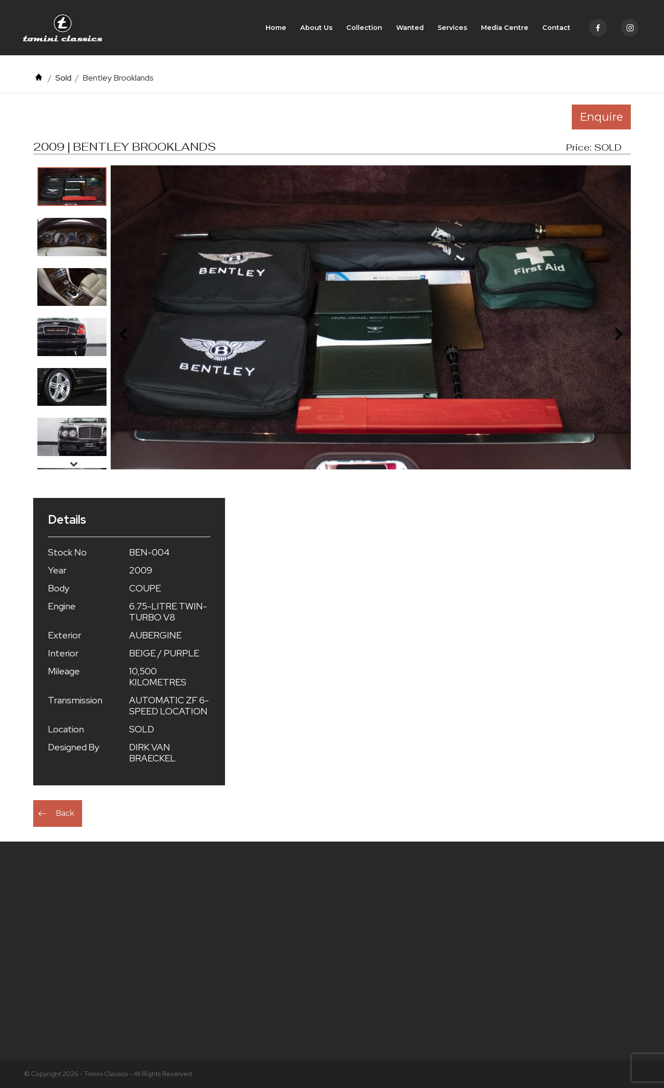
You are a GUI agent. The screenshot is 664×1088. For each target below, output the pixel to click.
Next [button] (73, 463)
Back (65, 813)
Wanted (410, 27)
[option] (72, 186)
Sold (63, 77)
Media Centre (504, 27)
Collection (364, 27)
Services (452, 27)
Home (276, 27)
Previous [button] (73, 175)
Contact (556, 27)
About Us (316, 27)
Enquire (601, 116)
